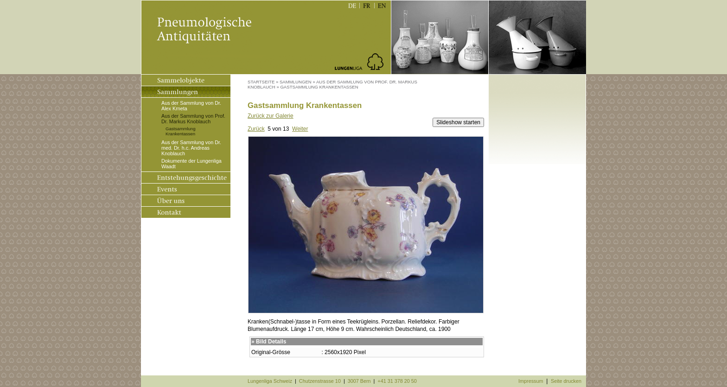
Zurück (256, 129)
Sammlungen (296, 81)
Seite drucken (566, 381)
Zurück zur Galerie (270, 116)
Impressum (530, 381)
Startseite (261, 81)
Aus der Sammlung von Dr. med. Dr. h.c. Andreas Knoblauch (191, 148)
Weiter (300, 129)
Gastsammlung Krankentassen (181, 131)
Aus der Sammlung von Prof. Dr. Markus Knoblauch (193, 118)
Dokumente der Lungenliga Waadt (191, 163)
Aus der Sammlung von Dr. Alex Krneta (191, 105)
